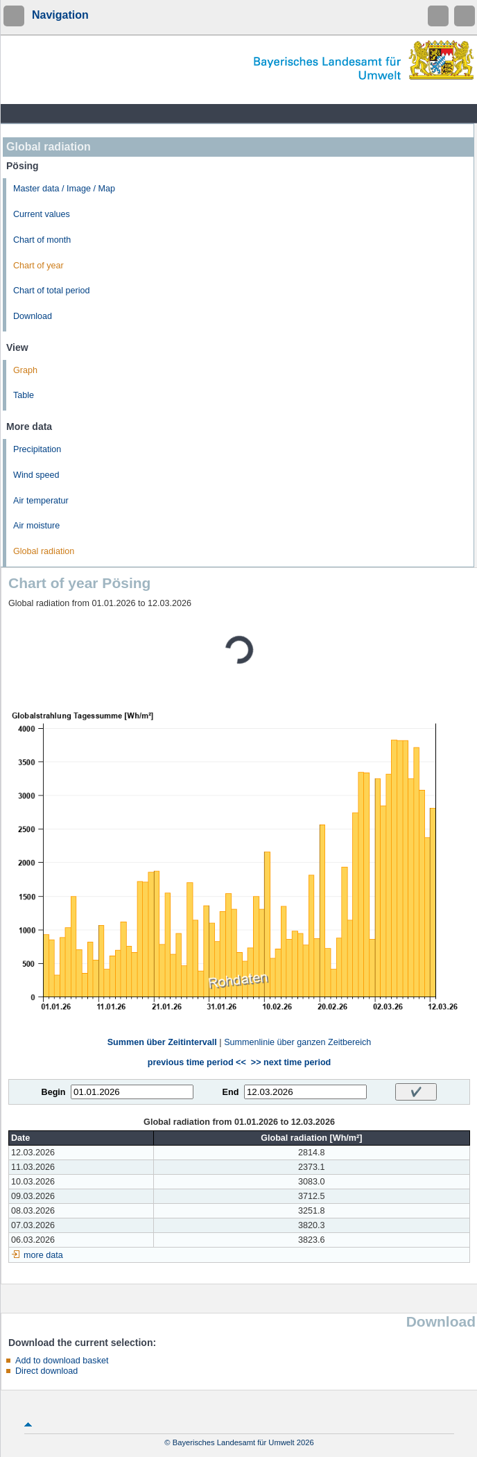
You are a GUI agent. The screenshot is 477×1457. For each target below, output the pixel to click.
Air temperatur (41, 501)
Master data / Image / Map (64, 188)
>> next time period (291, 1062)
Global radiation (43, 551)
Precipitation (37, 449)
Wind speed (36, 475)
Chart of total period (51, 290)
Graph (25, 370)
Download (32, 316)
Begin (54, 1092)
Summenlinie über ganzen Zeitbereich (297, 1042)
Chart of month (42, 240)
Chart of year (38, 265)
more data (43, 1255)
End (231, 1092)
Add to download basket (61, 1360)
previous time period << (197, 1062)
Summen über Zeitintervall (162, 1042)
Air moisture (36, 526)
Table (23, 395)
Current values (41, 214)
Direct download (46, 1371)
